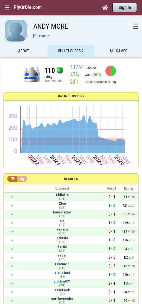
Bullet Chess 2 (70, 52)
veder (62, 255)
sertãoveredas (62, 299)
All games (118, 52)
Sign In (124, 7)
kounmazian (62, 212)
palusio (62, 238)
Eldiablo (62, 195)
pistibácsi (62, 273)
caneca (62, 229)
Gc (62, 221)
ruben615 (62, 264)
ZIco (62, 203)
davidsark (62, 290)
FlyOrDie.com (28, 7)
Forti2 (62, 247)
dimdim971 (62, 281)
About (23, 52)
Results (71, 179)
